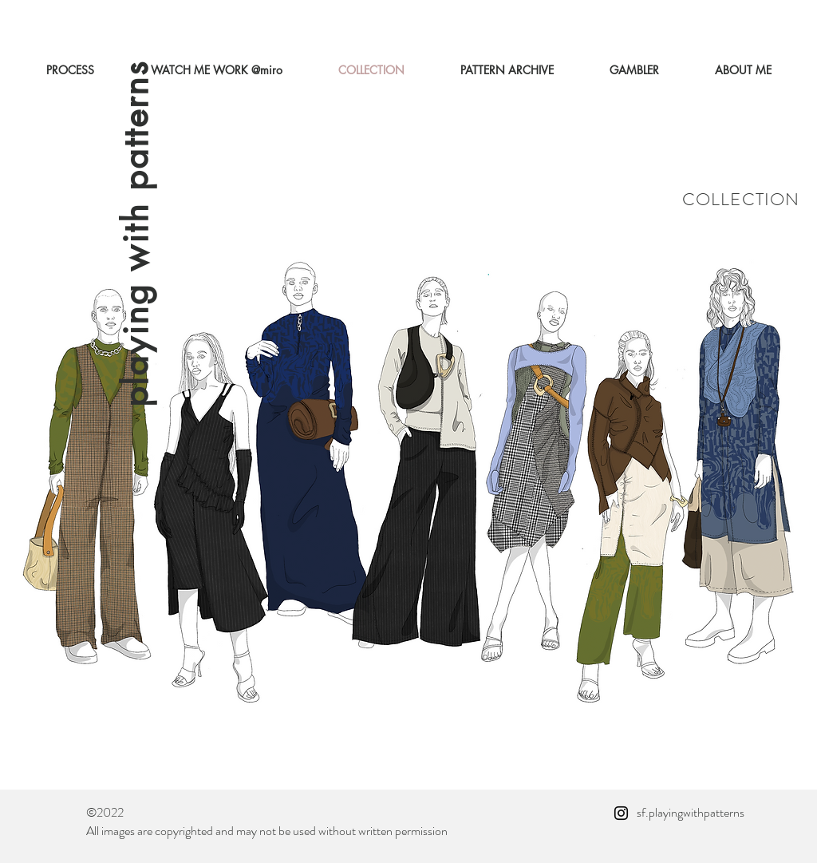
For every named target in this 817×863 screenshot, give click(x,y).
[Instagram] (621, 813)
